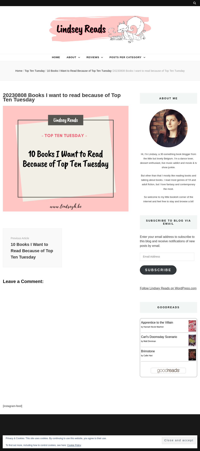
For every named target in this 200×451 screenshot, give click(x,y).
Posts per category (126, 57)
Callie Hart (148, 356)
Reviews (92, 57)
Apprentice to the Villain (157, 322)
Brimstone (148, 351)
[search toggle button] (194, 3)
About (71, 57)
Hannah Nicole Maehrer (154, 327)
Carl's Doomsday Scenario (159, 336)
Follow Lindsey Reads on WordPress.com (168, 288)
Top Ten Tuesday (35, 70)
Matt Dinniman (150, 341)
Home (56, 57)
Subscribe (158, 270)
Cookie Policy (74, 445)
